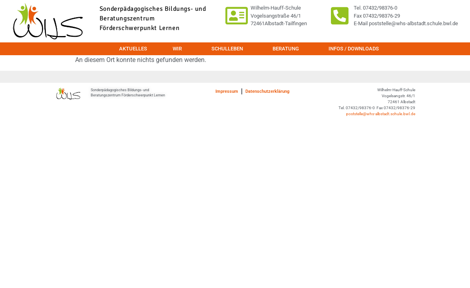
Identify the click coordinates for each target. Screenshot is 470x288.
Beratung (288, 49)
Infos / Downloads (354, 49)
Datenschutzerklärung (267, 91)
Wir (179, 49)
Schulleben (229, 49)
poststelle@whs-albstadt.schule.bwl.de (380, 114)
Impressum (226, 91)
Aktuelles (133, 49)
